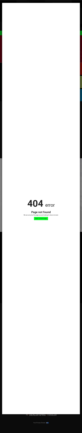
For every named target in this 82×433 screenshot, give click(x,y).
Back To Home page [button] (41, 218)
